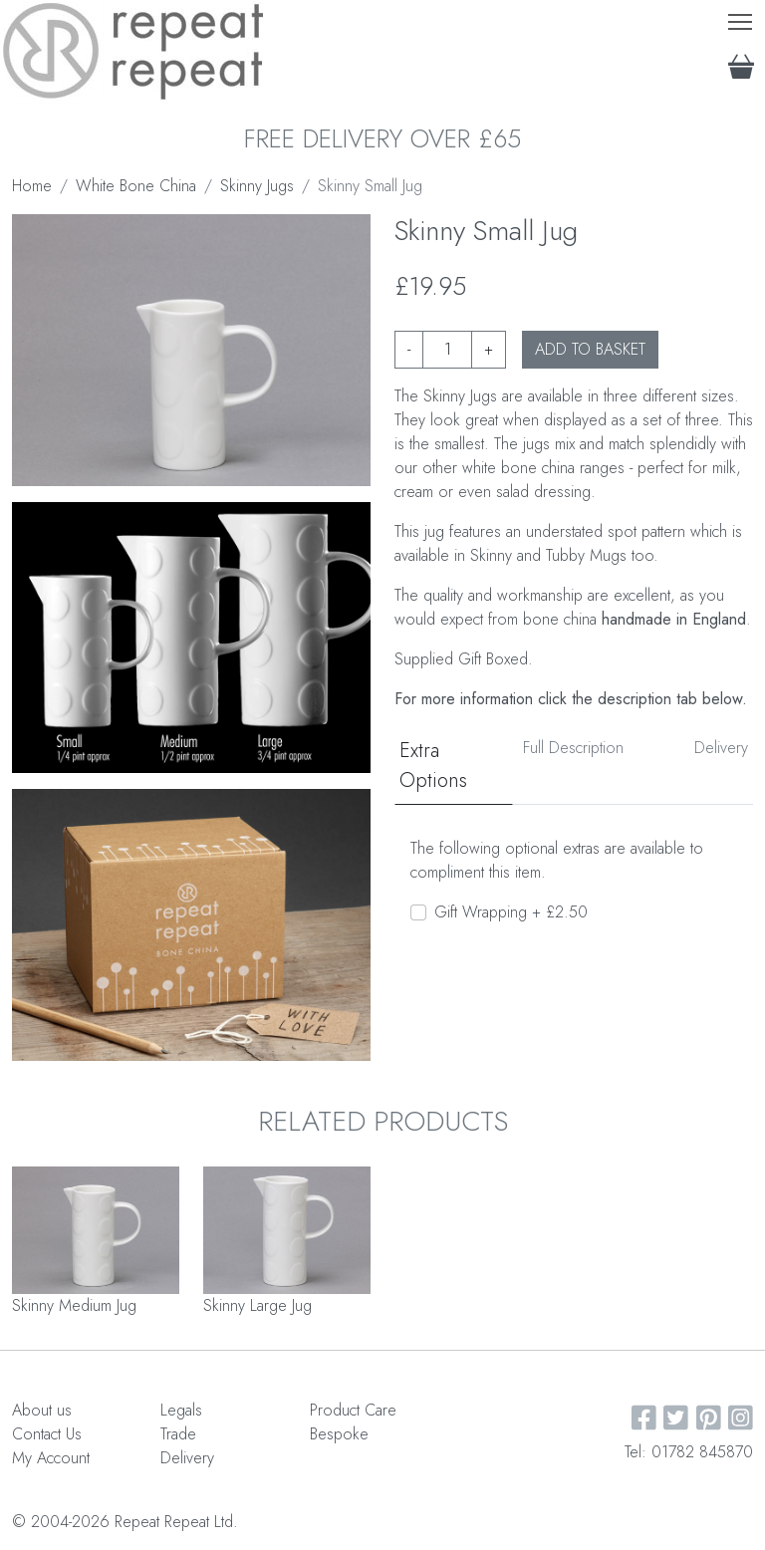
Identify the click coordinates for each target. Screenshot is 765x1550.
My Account (51, 1457)
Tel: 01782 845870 (689, 1451)
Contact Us (47, 1433)
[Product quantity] (447, 350)
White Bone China (136, 185)
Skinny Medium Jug (74, 1305)
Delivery (187, 1457)
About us (42, 1410)
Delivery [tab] (721, 747)
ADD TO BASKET (590, 349)
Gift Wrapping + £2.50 (511, 912)
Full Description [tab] (573, 747)
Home (32, 185)
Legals (181, 1410)
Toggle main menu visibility (741, 17)
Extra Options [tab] (433, 765)
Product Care (353, 1410)
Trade (178, 1433)
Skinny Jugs (257, 185)
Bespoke (339, 1433)
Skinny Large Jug (257, 1305)
